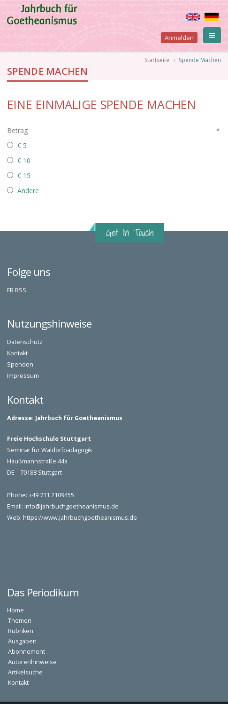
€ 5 (22, 145)
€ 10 (23, 160)
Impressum (23, 376)
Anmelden (179, 37)
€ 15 (23, 175)
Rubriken (20, 631)
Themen (19, 621)
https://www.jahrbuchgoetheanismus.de (80, 518)
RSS (20, 290)
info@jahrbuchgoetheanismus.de (71, 506)
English (193, 17)
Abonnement (26, 652)
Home (15, 610)
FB (10, 290)
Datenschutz (25, 342)
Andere (28, 190)
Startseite (156, 60)
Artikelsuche (25, 672)
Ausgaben (22, 641)
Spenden (20, 364)
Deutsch (212, 17)
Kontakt (17, 353)
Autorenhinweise (32, 662)
